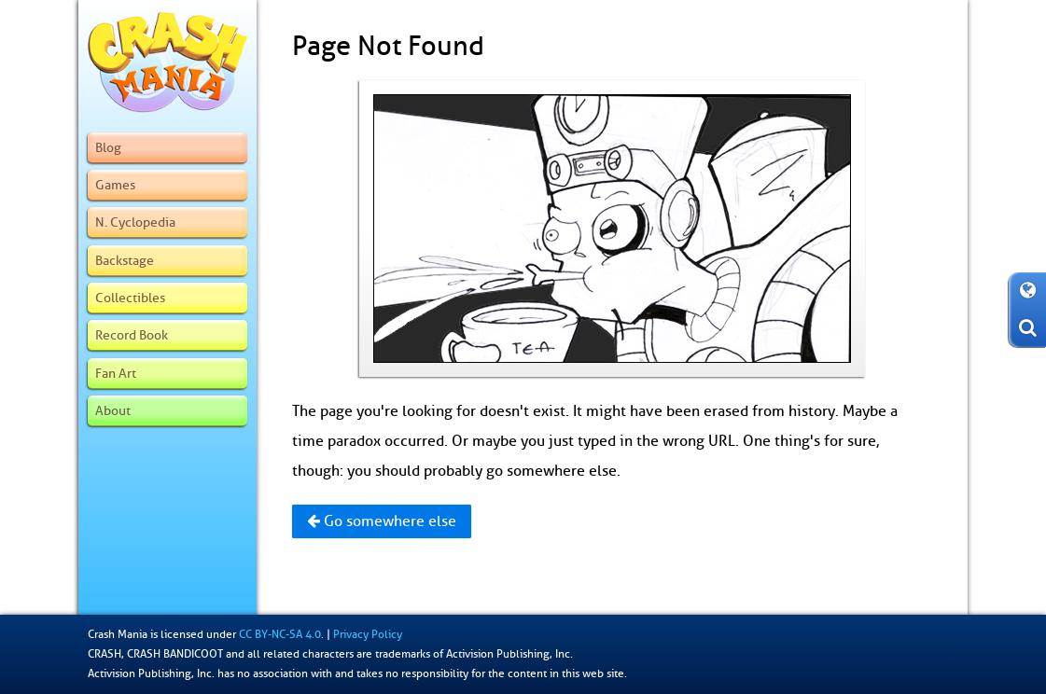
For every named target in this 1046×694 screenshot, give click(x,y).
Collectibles (130, 297)
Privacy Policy (367, 634)
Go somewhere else (381, 521)
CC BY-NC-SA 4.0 (280, 634)
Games (115, 184)
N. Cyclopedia (135, 222)
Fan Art (115, 373)
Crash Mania (117, 634)
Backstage (124, 260)
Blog (108, 147)
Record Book (131, 334)
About (113, 410)
